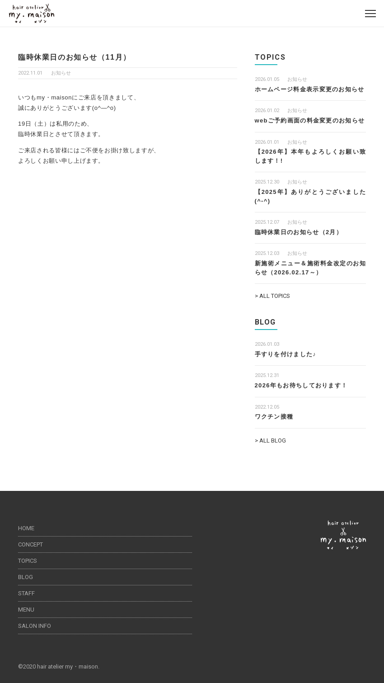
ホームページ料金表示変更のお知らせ (310, 89)
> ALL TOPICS (272, 295)
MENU (26, 609)
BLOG (25, 577)
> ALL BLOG (270, 440)
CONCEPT (30, 544)
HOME (26, 528)
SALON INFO (34, 625)
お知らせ (61, 73)
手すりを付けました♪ (286, 354)
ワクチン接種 (274, 416)
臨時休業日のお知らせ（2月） (298, 232)
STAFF (26, 593)
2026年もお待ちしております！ (301, 385)
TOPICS (27, 560)
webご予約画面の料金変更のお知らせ (310, 120)
